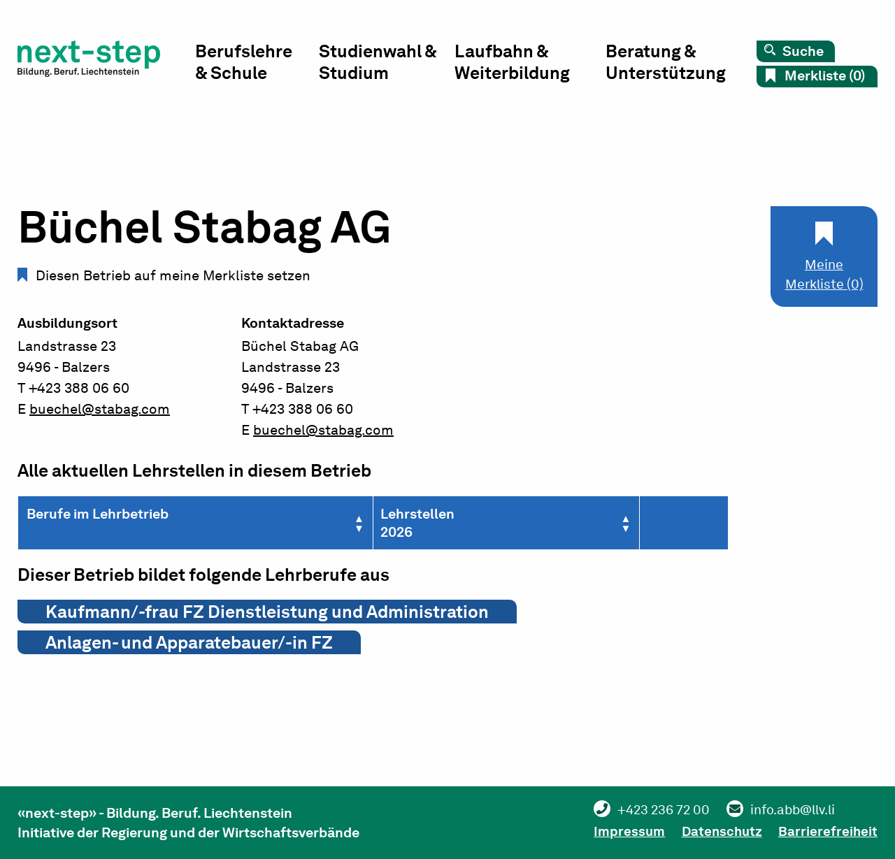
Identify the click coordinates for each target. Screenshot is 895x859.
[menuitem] (260, 67)
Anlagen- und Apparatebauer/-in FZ (189, 642)
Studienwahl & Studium (381, 63)
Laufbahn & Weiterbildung (515, 63)
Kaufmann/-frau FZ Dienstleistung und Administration (267, 611)
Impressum (615, 831)
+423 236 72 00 (652, 810)
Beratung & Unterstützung (666, 63)
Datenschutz (715, 831)
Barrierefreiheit (828, 831)
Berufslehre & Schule (247, 63)
